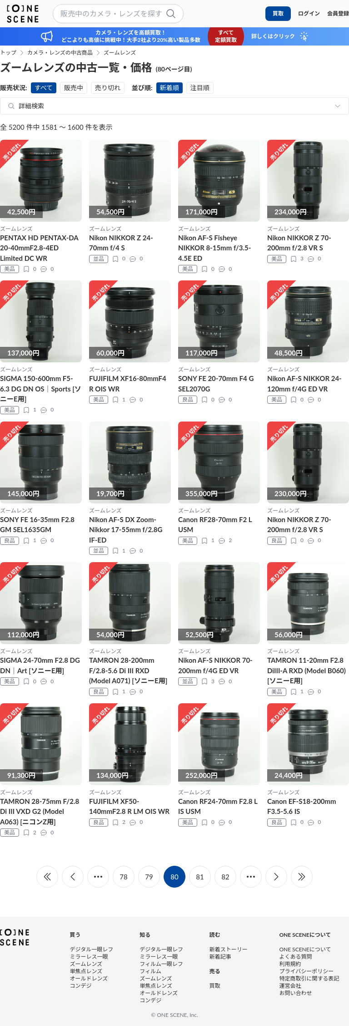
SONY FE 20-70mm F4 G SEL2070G (216, 383)
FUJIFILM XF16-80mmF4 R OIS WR (127, 383)
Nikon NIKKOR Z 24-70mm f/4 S (121, 243)
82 (225, 877)
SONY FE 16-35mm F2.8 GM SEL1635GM (37, 524)
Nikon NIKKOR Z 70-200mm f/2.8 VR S (299, 243)
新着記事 (220, 956)
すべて (44, 87)
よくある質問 (295, 956)
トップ (8, 53)
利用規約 (290, 963)
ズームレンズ (120, 53)
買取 (278, 13)
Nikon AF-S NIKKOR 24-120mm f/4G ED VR (304, 383)
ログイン (309, 13)
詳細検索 (31, 106)
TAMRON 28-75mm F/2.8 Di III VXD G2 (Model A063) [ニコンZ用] (39, 811)
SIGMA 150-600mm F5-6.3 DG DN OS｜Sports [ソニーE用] (40, 388)
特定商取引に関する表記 (309, 978)
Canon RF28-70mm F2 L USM (215, 524)
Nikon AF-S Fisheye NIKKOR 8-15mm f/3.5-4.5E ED (214, 248)
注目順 (199, 87)
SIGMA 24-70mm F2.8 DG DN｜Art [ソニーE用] (40, 665)
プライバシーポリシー (306, 971)
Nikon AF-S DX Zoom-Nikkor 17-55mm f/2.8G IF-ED (125, 529)
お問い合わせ (295, 993)
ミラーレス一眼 (89, 956)
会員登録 (338, 13)
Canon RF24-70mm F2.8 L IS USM (217, 806)
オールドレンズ (89, 978)
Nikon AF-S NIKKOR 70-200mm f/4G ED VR (215, 665)
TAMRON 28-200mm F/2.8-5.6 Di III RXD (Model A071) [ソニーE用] (128, 670)
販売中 (73, 87)
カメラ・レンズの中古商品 (60, 53)
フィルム (150, 971)
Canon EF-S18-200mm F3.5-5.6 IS (301, 806)
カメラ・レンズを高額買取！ (130, 32)
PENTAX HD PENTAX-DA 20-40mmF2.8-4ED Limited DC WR (39, 248)
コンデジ (81, 985)
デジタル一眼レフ (92, 949)
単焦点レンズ (86, 971)
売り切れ (107, 87)
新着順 (169, 87)
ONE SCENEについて (305, 949)
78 (123, 877)
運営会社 (290, 985)
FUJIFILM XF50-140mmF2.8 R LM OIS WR (129, 806)
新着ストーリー (228, 949)
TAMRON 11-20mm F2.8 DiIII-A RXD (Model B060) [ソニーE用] (306, 670)
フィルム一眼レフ (161, 963)
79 (149, 877)
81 (200, 877)
